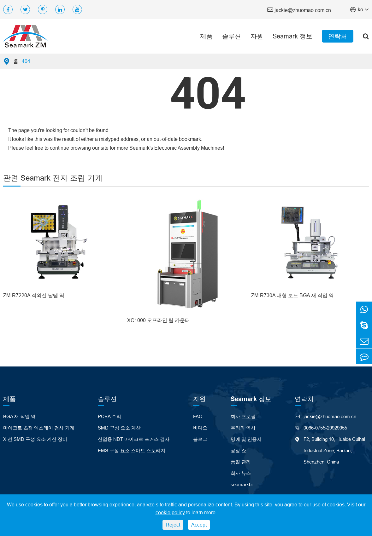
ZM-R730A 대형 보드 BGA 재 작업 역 (292, 295)
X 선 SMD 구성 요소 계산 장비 (35, 439)
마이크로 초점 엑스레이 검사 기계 (38, 427)
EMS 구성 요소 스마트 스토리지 (131, 450)
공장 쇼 (238, 450)
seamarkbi (241, 484)
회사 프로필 (243, 416)
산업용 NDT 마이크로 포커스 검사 (133, 439)
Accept (199, 524)
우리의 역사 (243, 427)
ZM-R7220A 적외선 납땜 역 (33, 295)
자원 (257, 36)
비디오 (200, 427)
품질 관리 (241, 461)
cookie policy (170, 512)
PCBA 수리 (109, 416)
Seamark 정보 (292, 36)
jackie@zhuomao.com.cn (299, 9)
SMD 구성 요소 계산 (119, 427)
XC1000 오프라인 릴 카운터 (158, 320)
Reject (173, 524)
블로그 (200, 439)
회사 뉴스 (241, 473)
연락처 (337, 36)
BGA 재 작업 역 (19, 416)
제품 (206, 36)
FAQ (198, 416)
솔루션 (231, 36)
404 (26, 61)
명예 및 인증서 (246, 439)
